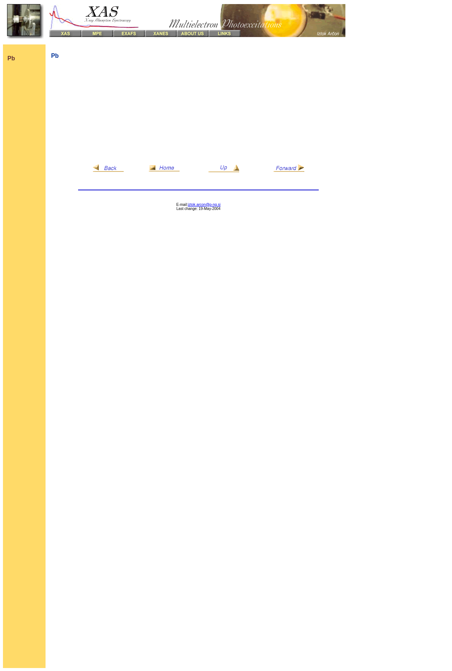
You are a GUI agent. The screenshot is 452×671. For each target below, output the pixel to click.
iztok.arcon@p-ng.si (204, 205)
